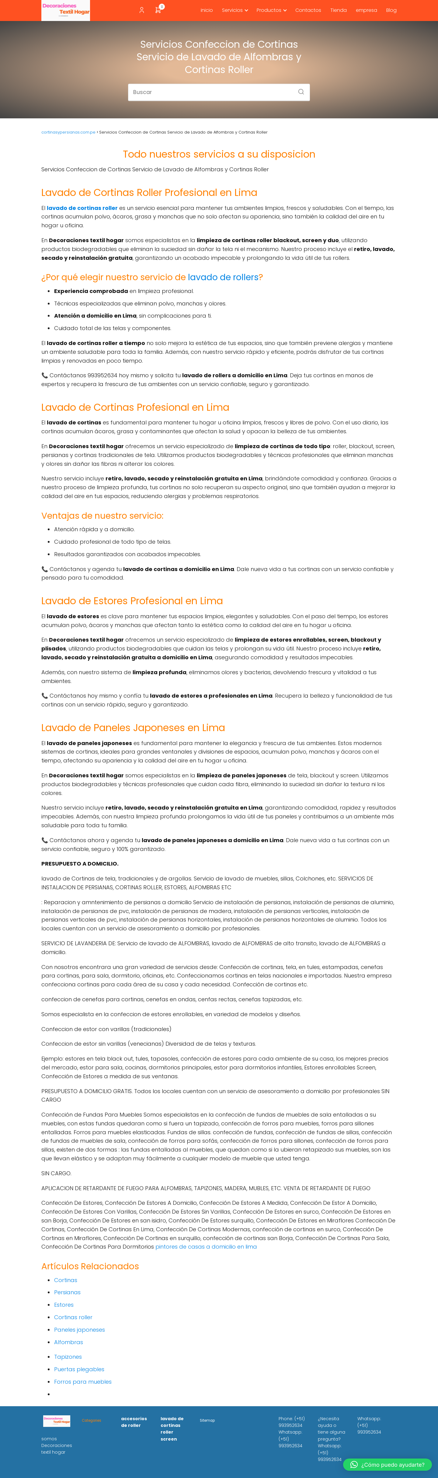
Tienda (338, 10)
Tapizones (68, 1357)
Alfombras (68, 1342)
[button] (387, 1465)
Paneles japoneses (79, 1329)
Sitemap (207, 1420)
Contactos (308, 10)
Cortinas (65, 1280)
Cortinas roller (73, 1317)
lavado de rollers (223, 277)
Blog (391, 10)
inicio (207, 10)
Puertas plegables (79, 1369)
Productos (269, 10)
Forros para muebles (83, 1382)
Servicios (232, 10)
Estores (64, 1305)
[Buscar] (299, 90)
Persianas (67, 1292)
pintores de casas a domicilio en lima (206, 1246)
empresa (366, 10)
